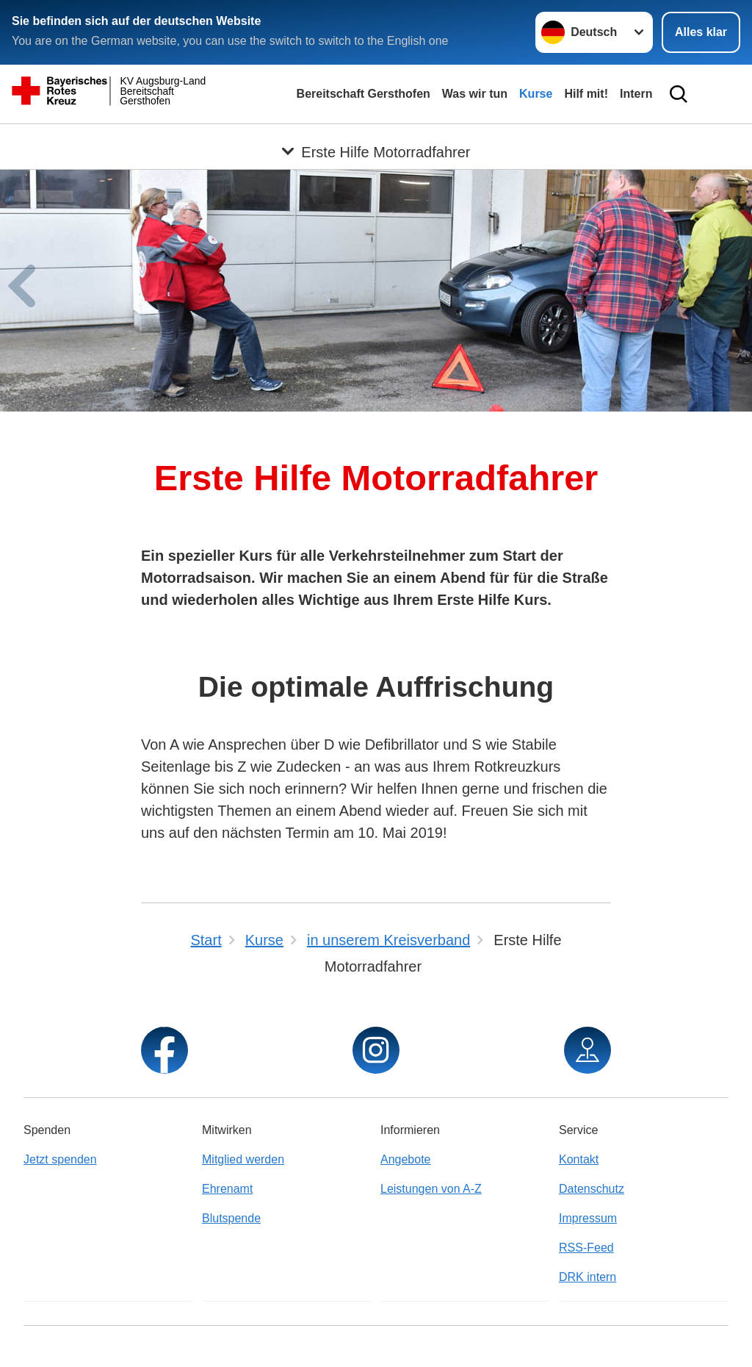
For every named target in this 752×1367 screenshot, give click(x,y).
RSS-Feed (586, 1247)
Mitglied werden (243, 1159)
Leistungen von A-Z (431, 1189)
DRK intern (587, 1277)
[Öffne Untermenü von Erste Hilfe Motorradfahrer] (376, 141)
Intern (636, 93)
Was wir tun (474, 93)
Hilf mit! (586, 93)
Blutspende (231, 1218)
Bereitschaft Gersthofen (363, 93)
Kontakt (579, 1159)
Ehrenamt (227, 1189)
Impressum (588, 1218)
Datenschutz (591, 1189)
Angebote (405, 1159)
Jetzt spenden (60, 1159)
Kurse (535, 93)
